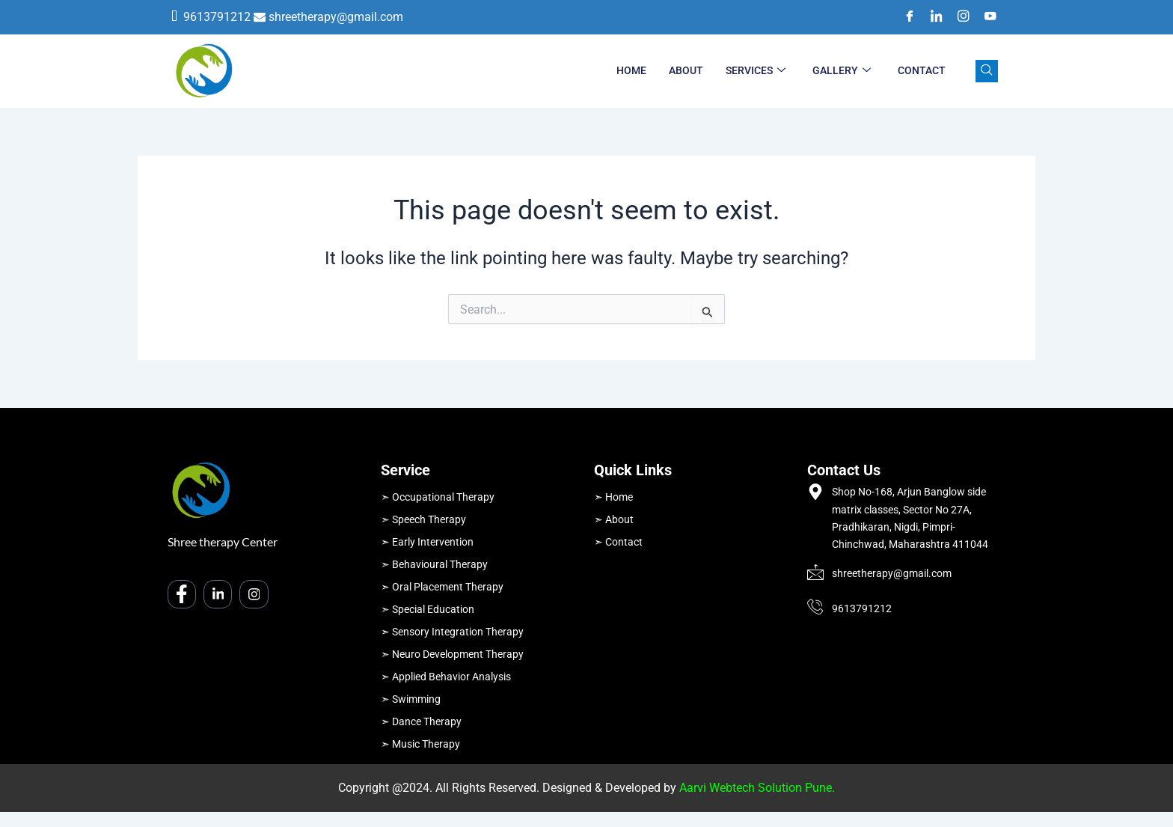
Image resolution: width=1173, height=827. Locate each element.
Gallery (841, 71)
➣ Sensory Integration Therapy (452, 632)
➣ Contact (618, 542)
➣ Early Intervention (427, 542)
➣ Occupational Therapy (437, 497)
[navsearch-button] (987, 71)
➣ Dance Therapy (421, 721)
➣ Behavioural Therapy (434, 564)
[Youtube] (985, 17)
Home (631, 70)
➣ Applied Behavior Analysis (446, 677)
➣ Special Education (427, 609)
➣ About (614, 519)
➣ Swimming (411, 699)
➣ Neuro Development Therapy (452, 654)
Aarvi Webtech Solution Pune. (757, 788)
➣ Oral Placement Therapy (442, 587)
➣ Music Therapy (420, 744)
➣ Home (613, 497)
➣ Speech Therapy (423, 519)
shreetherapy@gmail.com (336, 17)
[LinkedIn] (931, 17)
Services (755, 71)
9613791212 (217, 17)
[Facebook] (904, 17)
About (686, 70)
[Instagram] (958, 17)
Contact (922, 70)
